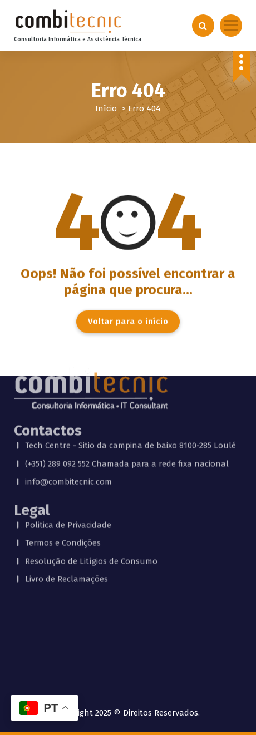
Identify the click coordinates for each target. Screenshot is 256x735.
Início (106, 108)
